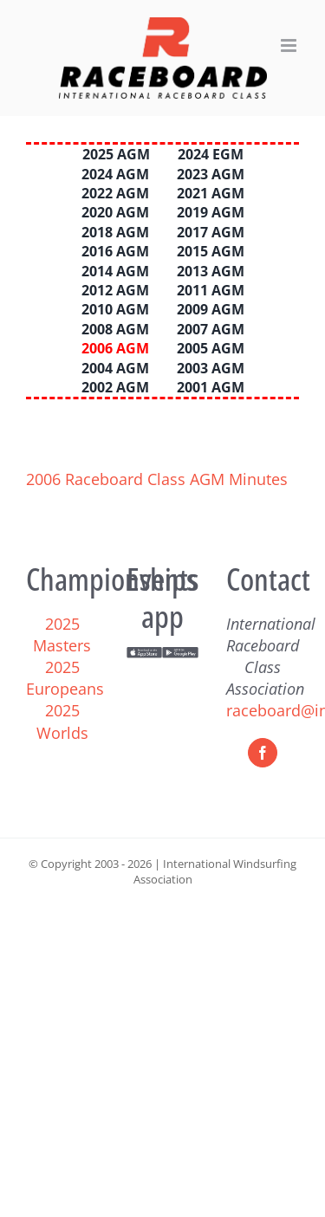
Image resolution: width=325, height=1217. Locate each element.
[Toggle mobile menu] (290, 45)
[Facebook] (262, 752)
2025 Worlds (62, 721)
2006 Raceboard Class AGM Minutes (157, 479)
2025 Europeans (65, 678)
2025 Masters (62, 634)
